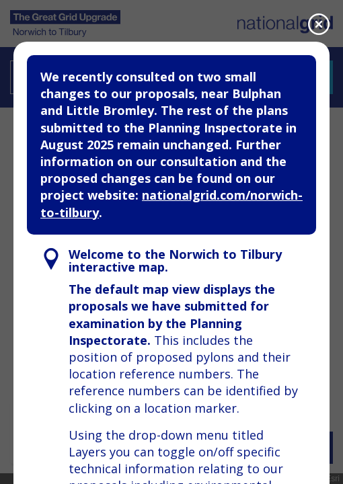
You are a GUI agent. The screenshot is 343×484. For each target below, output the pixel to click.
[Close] (319, 24)
